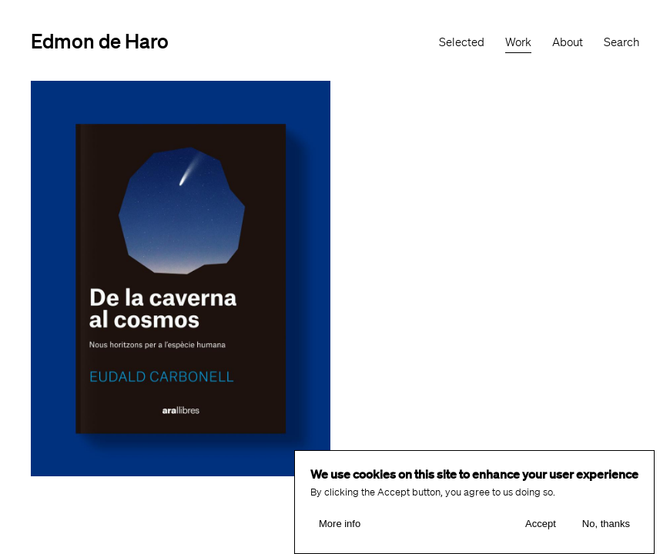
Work (518, 42)
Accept (540, 523)
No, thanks (606, 523)
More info (339, 523)
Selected (461, 42)
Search (621, 42)
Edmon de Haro (100, 40)
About (567, 42)
